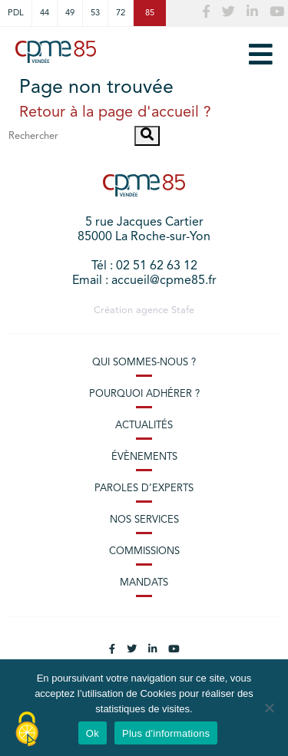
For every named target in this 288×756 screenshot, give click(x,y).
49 (69, 13)
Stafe (182, 310)
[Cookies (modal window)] (27, 730)
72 (120, 13)
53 (95, 13)
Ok (92, 733)
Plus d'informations (166, 733)
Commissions (144, 551)
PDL (16, 13)
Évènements (144, 457)
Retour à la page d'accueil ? (115, 112)
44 (44, 13)
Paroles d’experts (144, 489)
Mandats (144, 583)
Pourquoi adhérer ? (144, 394)
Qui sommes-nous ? (144, 363)
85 (149, 13)
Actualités (144, 426)
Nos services (144, 520)
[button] (147, 136)
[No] (268, 707)
